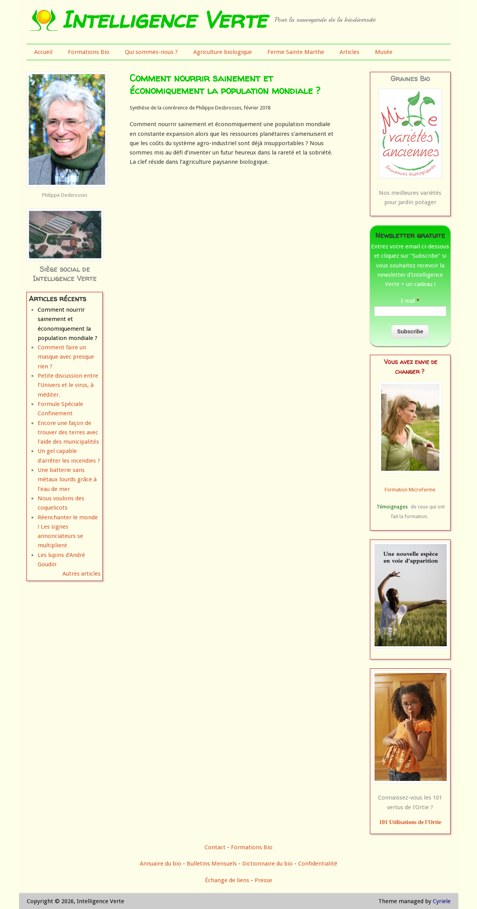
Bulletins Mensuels (212, 863)
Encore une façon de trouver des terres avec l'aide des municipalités (68, 433)
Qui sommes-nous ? (151, 52)
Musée (383, 52)
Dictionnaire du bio (267, 863)
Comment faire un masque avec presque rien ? (66, 357)
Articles (349, 52)
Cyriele (442, 901)
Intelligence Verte (164, 19)
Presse (263, 880)
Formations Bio (88, 52)
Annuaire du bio (160, 863)
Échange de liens (228, 880)
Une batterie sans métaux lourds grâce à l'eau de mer (67, 480)
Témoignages (392, 507)
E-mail (410, 301)
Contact (215, 847)
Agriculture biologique (222, 52)
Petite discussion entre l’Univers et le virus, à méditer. (68, 385)
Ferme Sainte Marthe (295, 52)
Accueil (43, 52)
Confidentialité (317, 863)
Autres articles (81, 573)
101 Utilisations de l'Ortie (410, 822)
